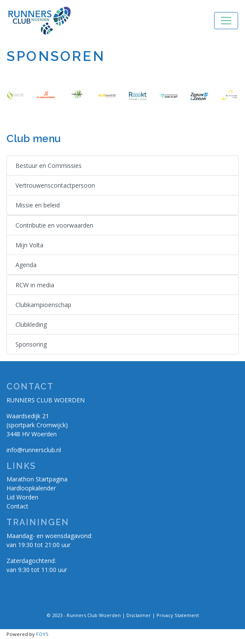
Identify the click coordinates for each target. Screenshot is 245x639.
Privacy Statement (177, 615)
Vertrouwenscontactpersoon (55, 185)
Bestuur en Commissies (48, 165)
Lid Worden (22, 497)
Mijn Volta (29, 245)
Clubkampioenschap (43, 305)
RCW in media (34, 285)
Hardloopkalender (31, 488)
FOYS (42, 634)
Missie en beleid (37, 205)
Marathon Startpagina (36, 479)
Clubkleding (31, 324)
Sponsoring (31, 344)
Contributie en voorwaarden (54, 225)
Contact (17, 506)
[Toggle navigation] (226, 20)
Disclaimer (138, 615)
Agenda (26, 265)
